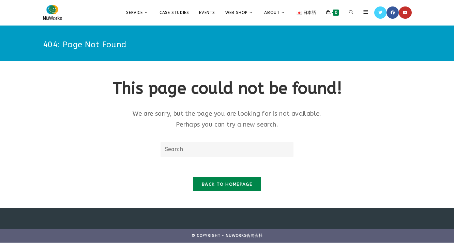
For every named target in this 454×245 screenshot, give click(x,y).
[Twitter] (380, 12)
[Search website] (351, 12)
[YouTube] (405, 12)
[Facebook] (393, 12)
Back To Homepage (227, 184)
